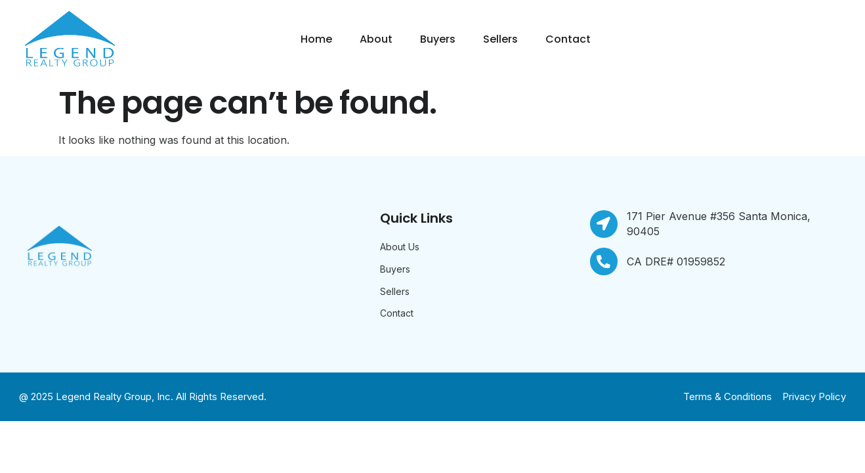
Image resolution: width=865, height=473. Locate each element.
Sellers (500, 39)
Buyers (437, 39)
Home (316, 39)
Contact (568, 39)
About (376, 39)
